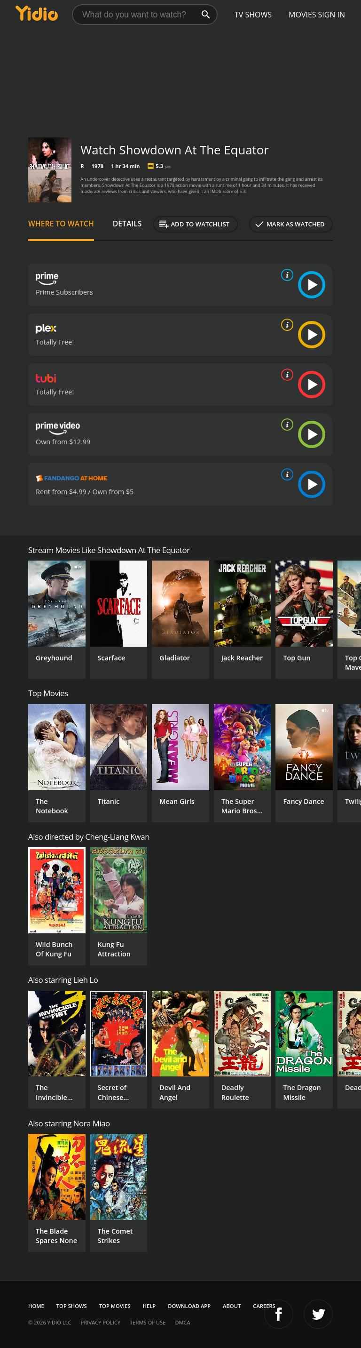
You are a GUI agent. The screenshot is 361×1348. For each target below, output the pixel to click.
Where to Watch (61, 223)
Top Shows (71, 1305)
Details (127, 223)
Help (149, 1305)
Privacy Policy (100, 1322)
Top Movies (115, 1305)
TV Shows (253, 14)
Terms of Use (147, 1322)
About (232, 1305)
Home (36, 1305)
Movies (302, 14)
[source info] (285, 275)
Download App (189, 1305)
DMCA (182, 1322)
